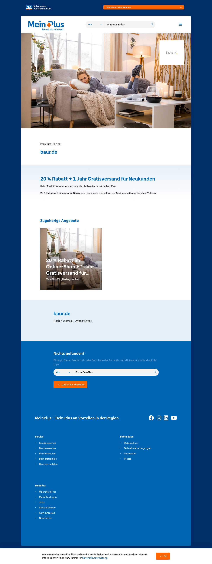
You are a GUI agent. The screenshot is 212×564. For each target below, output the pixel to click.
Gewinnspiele (47, 512)
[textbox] (143, 7)
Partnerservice (47, 453)
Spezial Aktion (47, 507)
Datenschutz (131, 443)
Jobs (42, 502)
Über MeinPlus (47, 491)
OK (163, 556)
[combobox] (143, 7)
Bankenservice (47, 448)
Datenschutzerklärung (94, 557)
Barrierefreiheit (47, 458)
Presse (127, 458)
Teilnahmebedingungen (137, 448)
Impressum (130, 453)
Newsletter (45, 518)
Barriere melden (48, 464)
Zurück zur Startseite (70, 384)
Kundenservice (47, 443)
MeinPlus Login (48, 497)
